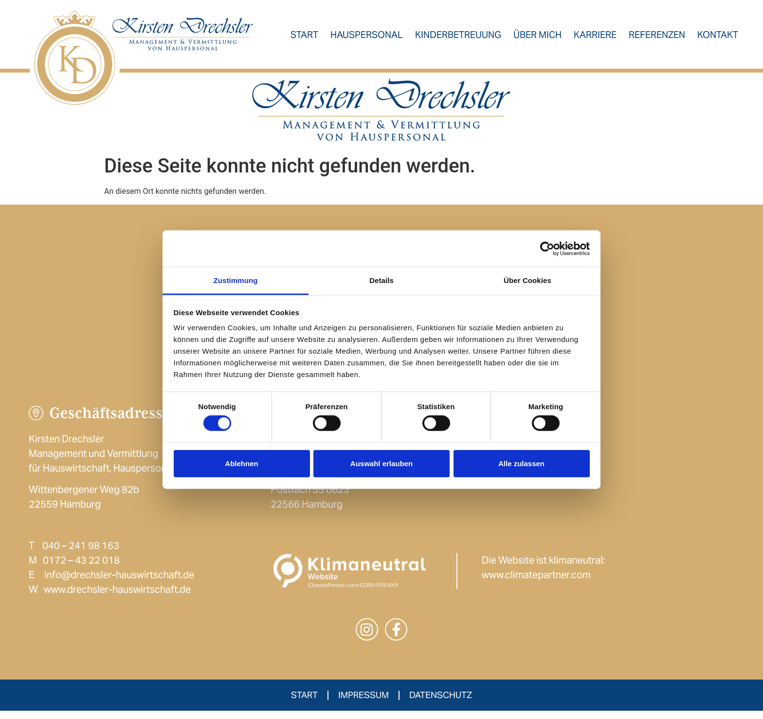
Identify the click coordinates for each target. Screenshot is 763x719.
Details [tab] (381, 280)
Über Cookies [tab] (527, 280)
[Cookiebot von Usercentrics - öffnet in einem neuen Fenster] (547, 248)
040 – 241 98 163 (80, 553)
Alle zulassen (521, 463)
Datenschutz (440, 703)
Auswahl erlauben (381, 463)
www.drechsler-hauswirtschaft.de (117, 596)
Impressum (363, 703)
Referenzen (658, 38)
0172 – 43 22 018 (81, 567)
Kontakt (718, 38)
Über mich (538, 38)
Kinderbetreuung (459, 38)
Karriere (596, 38)
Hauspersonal (367, 38)
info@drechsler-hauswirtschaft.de (119, 582)
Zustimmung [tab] (236, 280)
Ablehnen (241, 463)
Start (305, 38)
